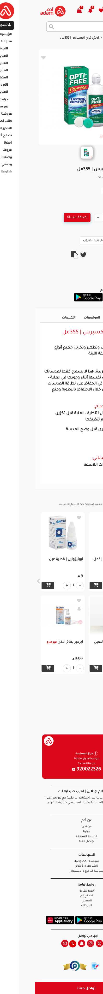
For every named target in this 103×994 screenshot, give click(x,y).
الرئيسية (93, 38)
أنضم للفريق (52, 891)
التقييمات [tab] (34, 318)
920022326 (51, 769)
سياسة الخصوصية (51, 861)
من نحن (51, 826)
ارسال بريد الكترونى (62, 240)
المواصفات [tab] (57, 318)
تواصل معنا (51, 988)
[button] (58, 11)
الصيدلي (51, 901)
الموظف (51, 905)
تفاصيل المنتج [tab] (83, 318)
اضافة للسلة (42, 217)
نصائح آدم (51, 896)
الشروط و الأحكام (52, 866)
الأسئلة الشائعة (51, 836)
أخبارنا (51, 831)
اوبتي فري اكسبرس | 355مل (44, 38)
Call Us (89, 240)
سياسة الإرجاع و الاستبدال (51, 871)
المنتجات (75, 38)
